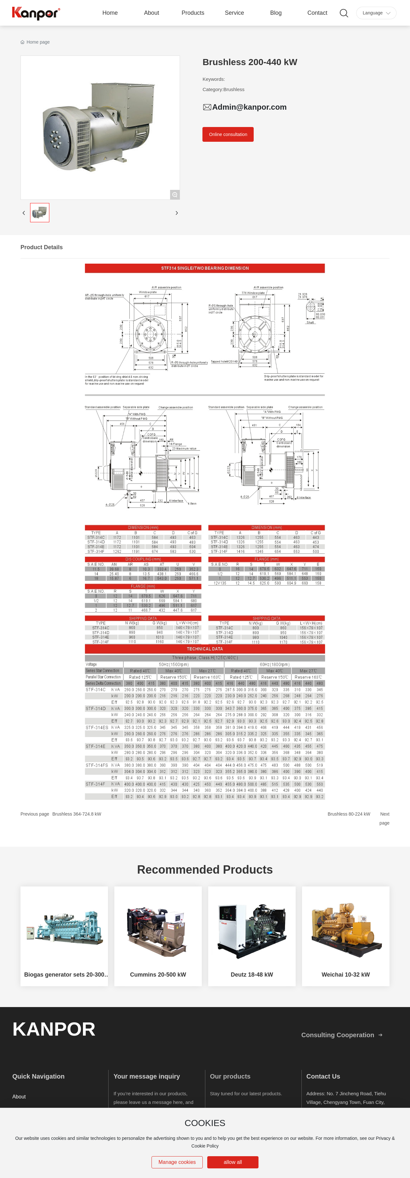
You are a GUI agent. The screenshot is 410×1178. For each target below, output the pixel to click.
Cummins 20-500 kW (158, 974)
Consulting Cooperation (337, 1034)
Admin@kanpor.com (249, 107)
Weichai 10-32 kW (346, 974)
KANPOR (53, 1029)
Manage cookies (177, 1162)
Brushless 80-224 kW (349, 814)
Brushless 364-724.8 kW (77, 814)
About (19, 1096)
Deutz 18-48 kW (252, 974)
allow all (233, 1162)
